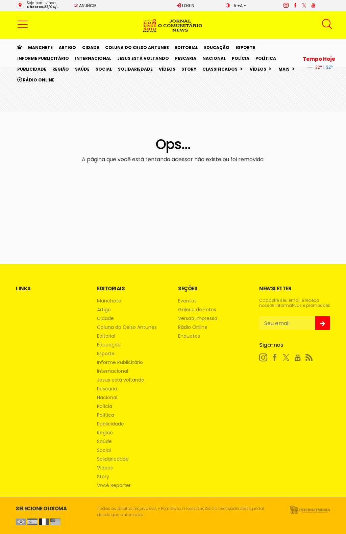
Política (265, 58)
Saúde (82, 69)
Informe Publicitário (43, 58)
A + (236, 5)
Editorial (186, 47)
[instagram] (285, 5)
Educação (216, 47)
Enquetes (189, 336)
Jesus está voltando (143, 58)
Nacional (214, 58)
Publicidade (31, 69)
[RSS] (309, 357)
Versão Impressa (197, 318)
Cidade (90, 47)
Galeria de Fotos (197, 310)
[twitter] (304, 5)
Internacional (93, 58)
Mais (284, 69)
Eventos (187, 301)
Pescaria (185, 58)
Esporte (245, 47)
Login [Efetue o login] (185, 5)
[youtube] (313, 5)
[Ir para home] (19, 47)
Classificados (220, 69)
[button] (22, 24)
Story (188, 69)
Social (104, 69)
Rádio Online (35, 80)
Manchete (40, 47)
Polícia (240, 58)
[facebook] (295, 5)
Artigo (67, 47)
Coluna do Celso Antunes (137, 47)
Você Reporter (114, 485)
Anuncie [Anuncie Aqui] (84, 5)
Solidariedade (135, 69)
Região (60, 69)
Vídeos (167, 69)
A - (243, 5)
